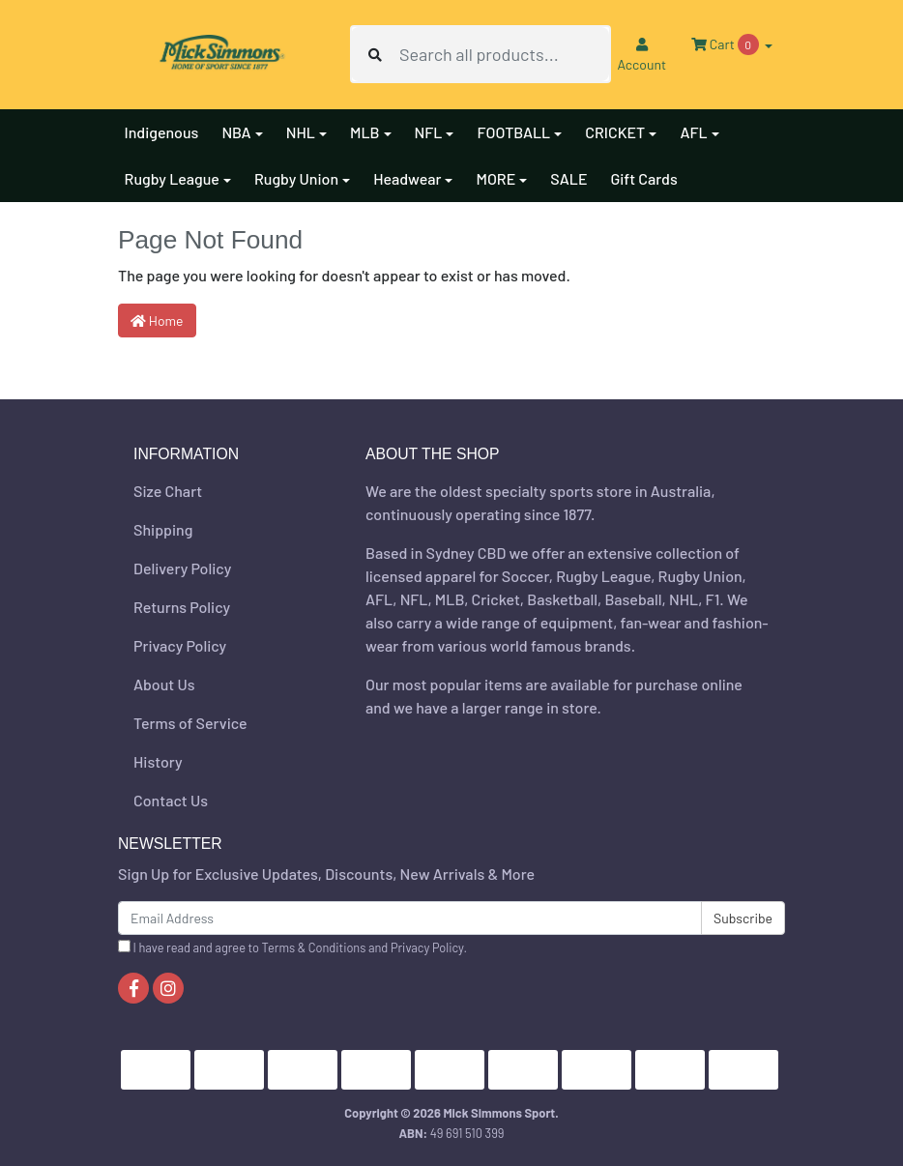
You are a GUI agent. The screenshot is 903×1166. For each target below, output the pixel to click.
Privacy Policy (179, 645)
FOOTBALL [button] (513, 132)
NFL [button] (429, 132)
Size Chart (167, 490)
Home (157, 320)
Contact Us (170, 800)
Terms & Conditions (314, 947)
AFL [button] (693, 132)
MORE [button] (495, 178)
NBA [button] (235, 132)
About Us (163, 684)
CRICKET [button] (615, 132)
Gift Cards (643, 178)
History (158, 761)
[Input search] (504, 54)
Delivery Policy (182, 568)
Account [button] (641, 55)
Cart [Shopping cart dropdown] (726, 44)
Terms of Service (190, 723)
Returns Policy (181, 607)
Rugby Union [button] (296, 178)
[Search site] (375, 54)
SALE (568, 178)
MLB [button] (365, 132)
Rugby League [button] (172, 178)
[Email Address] (410, 918)
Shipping (162, 529)
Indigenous (162, 132)
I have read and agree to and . (292, 947)
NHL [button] (300, 132)
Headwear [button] (407, 178)
